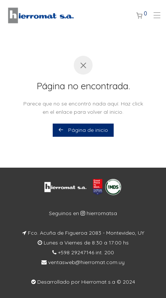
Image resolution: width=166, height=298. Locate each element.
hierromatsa (101, 213)
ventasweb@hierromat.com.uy (86, 262)
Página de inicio (83, 130)
